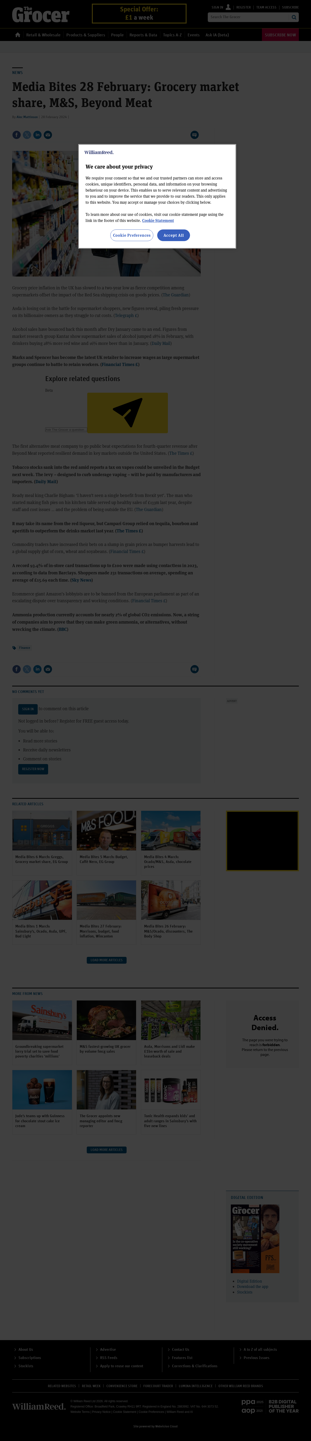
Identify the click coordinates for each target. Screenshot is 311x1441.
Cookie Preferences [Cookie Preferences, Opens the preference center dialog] (132, 235)
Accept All (174, 235)
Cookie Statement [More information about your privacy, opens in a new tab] (158, 220)
